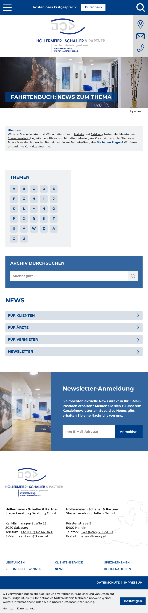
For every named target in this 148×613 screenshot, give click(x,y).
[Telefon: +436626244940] (140, 48)
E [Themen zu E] (54, 189)
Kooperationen (117, 569)
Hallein (79, 134)
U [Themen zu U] (14, 229)
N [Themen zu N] (44, 209)
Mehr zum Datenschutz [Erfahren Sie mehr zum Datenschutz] (18, 608)
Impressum (133, 582)
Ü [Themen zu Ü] (24, 239)
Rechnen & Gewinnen (23, 569)
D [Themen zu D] (44, 189)
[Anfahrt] (140, 24)
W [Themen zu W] (34, 229)
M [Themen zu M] (33, 209)
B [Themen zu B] (24, 189)
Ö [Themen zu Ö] (14, 239)
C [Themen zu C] (34, 189)
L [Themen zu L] (24, 209)
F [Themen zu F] (14, 199)
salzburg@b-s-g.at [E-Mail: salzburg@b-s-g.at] (34, 536)
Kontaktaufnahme (37, 146)
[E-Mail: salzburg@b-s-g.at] (140, 36)
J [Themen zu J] (54, 199)
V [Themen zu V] (24, 229)
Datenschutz (108, 582)
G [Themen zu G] (24, 199)
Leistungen (15, 562)
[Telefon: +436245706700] (97, 532)
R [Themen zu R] (34, 219)
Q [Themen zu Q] (24, 219)
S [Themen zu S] (44, 219)
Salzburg (97, 134)
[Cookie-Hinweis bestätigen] (133, 601)
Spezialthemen (117, 562)
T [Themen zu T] (54, 219)
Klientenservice (69, 562)
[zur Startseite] (74, 36)
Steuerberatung (19, 138)
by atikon (136, 111)
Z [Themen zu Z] (44, 229)
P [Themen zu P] (14, 219)
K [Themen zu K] (14, 209)
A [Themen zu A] (14, 189)
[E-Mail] (89, 431)
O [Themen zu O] (53, 209)
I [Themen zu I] (43, 199)
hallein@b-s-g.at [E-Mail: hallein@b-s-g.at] (92, 536)
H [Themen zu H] (34, 199)
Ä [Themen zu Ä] (54, 229)
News (59, 569)
